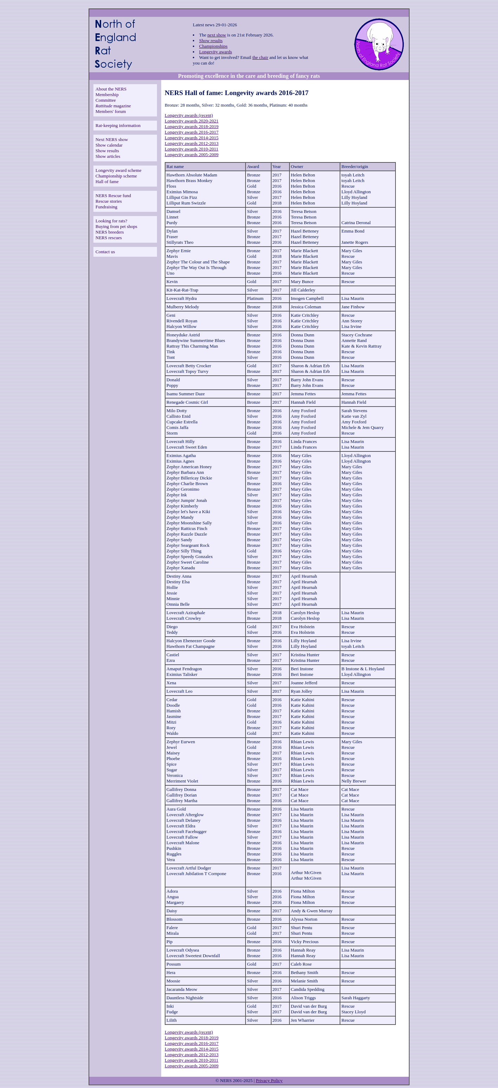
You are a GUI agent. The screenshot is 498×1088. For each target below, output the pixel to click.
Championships (213, 46)
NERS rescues (109, 237)
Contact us (105, 251)
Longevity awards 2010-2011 (191, 149)
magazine (113, 105)
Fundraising (106, 206)
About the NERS (111, 89)
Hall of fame (107, 181)
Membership (107, 94)
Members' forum (111, 111)
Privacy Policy (269, 1080)
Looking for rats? (111, 220)
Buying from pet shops (116, 226)
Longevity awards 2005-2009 (191, 154)
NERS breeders (110, 232)
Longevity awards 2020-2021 (191, 120)
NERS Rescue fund (113, 195)
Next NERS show (112, 139)
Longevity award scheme (119, 170)
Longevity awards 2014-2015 (191, 137)
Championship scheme (116, 176)
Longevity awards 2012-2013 (191, 143)
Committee (106, 100)
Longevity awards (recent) (189, 115)
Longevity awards (215, 51)
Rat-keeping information (118, 125)
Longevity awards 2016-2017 (191, 132)
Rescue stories (109, 201)
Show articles (108, 156)
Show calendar (109, 145)
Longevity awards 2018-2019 (191, 126)
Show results (211, 40)
